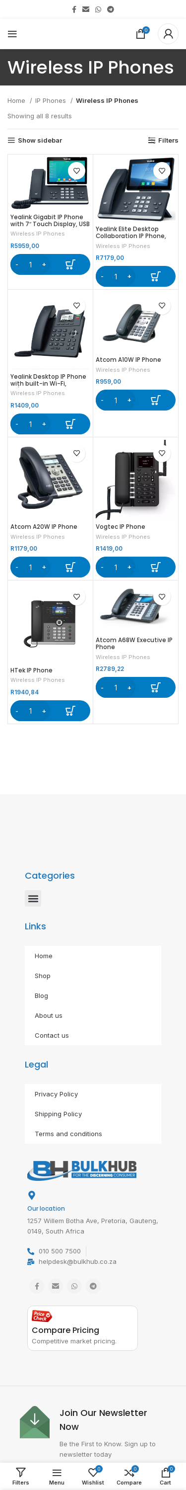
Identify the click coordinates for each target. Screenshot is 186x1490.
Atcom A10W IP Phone (128, 360)
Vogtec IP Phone (120, 527)
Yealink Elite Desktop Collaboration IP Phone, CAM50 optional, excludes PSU (135, 239)
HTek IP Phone (31, 670)
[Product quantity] (30, 264)
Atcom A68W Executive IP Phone (134, 643)
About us (48, 1015)
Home (17, 100)
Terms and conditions (68, 1134)
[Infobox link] (93, 1433)
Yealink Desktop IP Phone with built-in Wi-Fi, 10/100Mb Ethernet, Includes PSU (48, 387)
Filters (168, 140)
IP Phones (51, 100)
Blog (41, 995)
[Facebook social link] (74, 9)
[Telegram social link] (110, 9)
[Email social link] (85, 9)
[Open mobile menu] (12, 34)
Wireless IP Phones (37, 233)
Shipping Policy (58, 1114)
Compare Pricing (65, 1330)
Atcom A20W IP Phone (43, 527)
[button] (50, 264)
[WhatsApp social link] (98, 9)
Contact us (52, 1035)
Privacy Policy (56, 1094)
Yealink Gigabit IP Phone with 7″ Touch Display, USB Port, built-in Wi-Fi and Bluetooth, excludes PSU (50, 227)
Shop (43, 976)
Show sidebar (40, 140)
